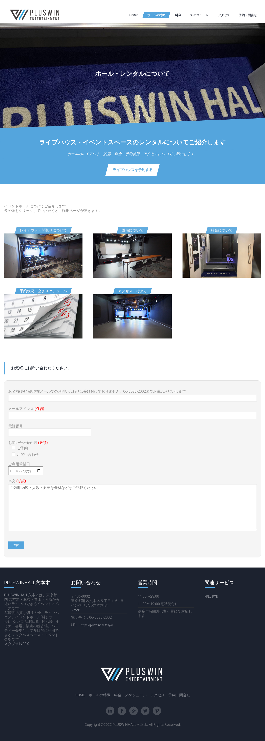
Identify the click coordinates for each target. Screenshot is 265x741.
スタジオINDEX (16, 644)
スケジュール (136, 695)
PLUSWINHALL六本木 (21, 595)
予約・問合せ (179, 695)
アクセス (157, 695)
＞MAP (75, 610)
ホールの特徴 (99, 695)
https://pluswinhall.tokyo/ (97, 625)
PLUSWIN (211, 596)
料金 (117, 695)
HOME (80, 695)
